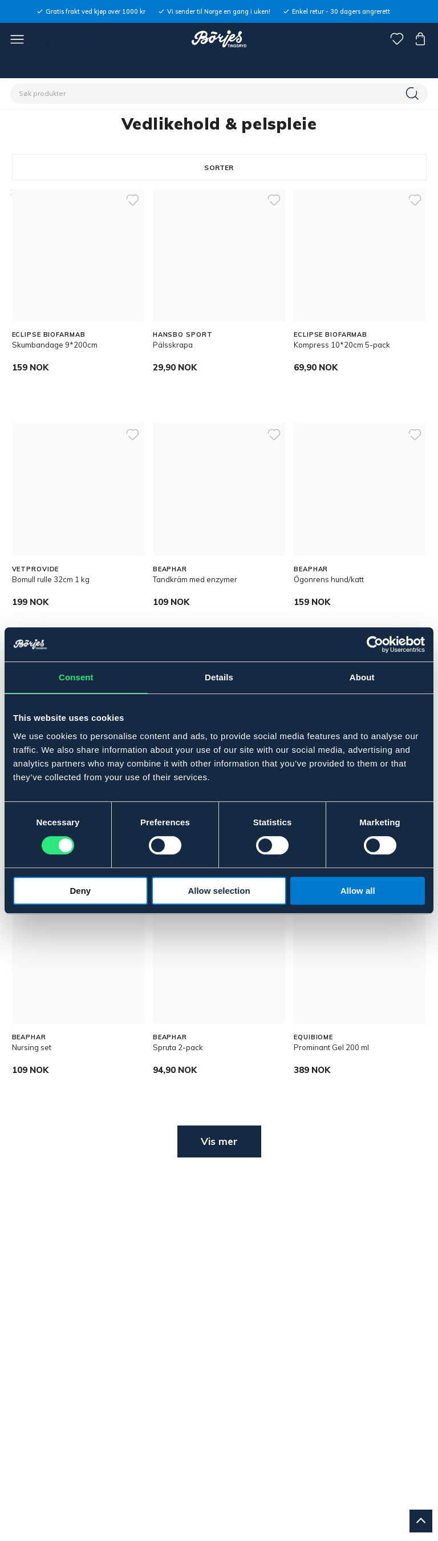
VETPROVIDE (35, 569)
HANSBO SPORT (183, 334)
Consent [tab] (76, 677)
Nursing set (31, 1047)
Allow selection (219, 890)
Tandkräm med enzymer (195, 579)
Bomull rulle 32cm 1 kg (51, 579)
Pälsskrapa (173, 344)
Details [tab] (219, 677)
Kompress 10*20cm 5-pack (342, 344)
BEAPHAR (170, 569)
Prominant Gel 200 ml (331, 1047)
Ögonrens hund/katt (329, 579)
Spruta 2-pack (178, 1047)
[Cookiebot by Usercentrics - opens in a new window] (375, 644)
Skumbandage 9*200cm (55, 344)
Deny (80, 890)
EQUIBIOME (313, 1037)
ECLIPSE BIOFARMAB (49, 334)
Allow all (357, 890)
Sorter (218, 167)
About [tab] (362, 677)
